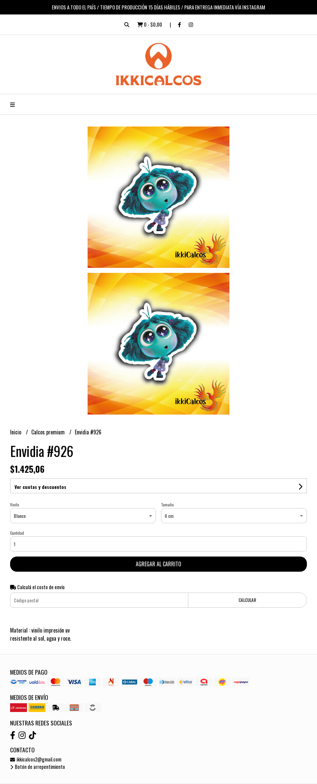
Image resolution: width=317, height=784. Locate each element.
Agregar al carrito (158, 564)
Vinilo (14, 504)
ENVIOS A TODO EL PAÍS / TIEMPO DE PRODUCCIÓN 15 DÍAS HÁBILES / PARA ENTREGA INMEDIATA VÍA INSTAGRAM (158, 7)
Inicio (16, 432)
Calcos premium (48, 432)
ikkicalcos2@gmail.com (35, 759)
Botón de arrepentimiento (37, 766)
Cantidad (17, 533)
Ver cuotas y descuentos (40, 486)
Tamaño (167, 504)
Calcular (247, 600)
